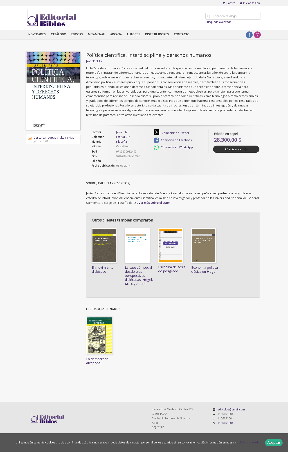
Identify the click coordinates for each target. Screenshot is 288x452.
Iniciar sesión (250, 3)
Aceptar (273, 442)
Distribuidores (157, 34)
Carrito (229, 3)
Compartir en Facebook (173, 140)
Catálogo (58, 34)
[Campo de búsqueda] (233, 16)
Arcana (116, 34)
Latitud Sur (123, 137)
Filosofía (121, 142)
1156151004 (225, 423)
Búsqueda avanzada (218, 22)
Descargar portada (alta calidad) (51, 139)
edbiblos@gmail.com (231, 409)
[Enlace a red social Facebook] (249, 34)
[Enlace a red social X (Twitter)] (241, 34)
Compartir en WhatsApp (173, 147)
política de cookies (249, 442)
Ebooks (77, 34)
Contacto (182, 34)
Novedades (37, 34)
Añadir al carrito (236, 149)
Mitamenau (96, 34)
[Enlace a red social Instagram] (257, 34)
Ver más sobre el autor (154, 203)
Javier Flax (94, 61)
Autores (133, 34)
